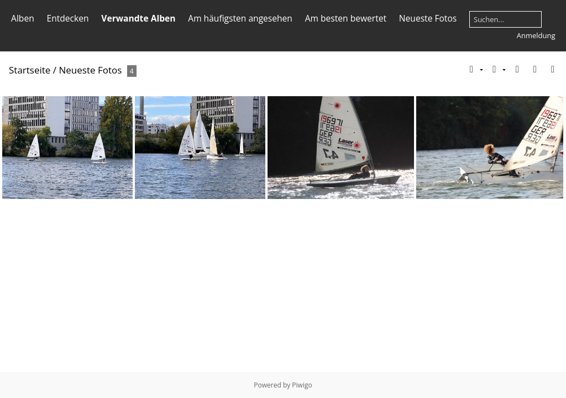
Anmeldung (536, 35)
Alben (22, 18)
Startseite (29, 70)
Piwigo (302, 385)
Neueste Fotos (428, 18)
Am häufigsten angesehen (240, 18)
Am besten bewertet (345, 18)
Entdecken (67, 18)
